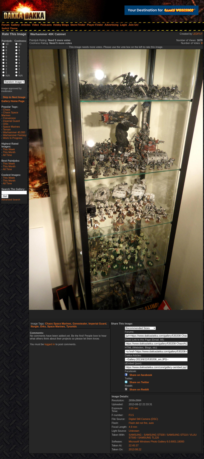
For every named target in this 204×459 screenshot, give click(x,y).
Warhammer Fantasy (15, 135)
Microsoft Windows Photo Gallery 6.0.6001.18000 (156, 441)
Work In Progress (12, 138)
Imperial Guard (11, 121)
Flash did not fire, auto (141, 423)
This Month (9, 152)
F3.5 (131, 415)
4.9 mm (133, 427)
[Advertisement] (116, 314)
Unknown (134, 431)
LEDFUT (198, 33)
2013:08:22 (135, 449)
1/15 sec (133, 408)
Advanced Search (10, 199)
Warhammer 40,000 (14, 132)
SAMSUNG (135, 434)
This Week (9, 149)
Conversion (9, 118)
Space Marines (11, 126)
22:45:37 (134, 445)
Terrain (7, 129)
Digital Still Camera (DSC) (143, 419)
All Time (7, 155)
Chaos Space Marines (9, 114)
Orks (5, 124)
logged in (50, 344)
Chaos (6, 109)
